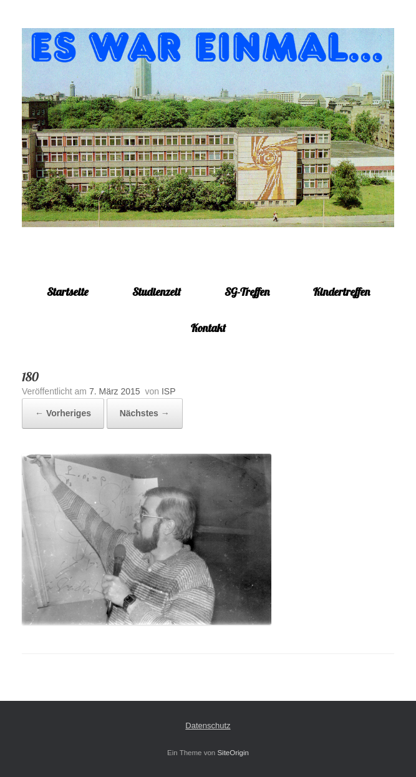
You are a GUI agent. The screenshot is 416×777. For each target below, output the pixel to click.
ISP (169, 391)
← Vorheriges (63, 413)
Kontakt (208, 328)
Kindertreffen (341, 292)
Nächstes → (145, 413)
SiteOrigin (233, 752)
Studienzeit (156, 292)
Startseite (68, 292)
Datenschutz (207, 725)
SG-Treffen (247, 292)
